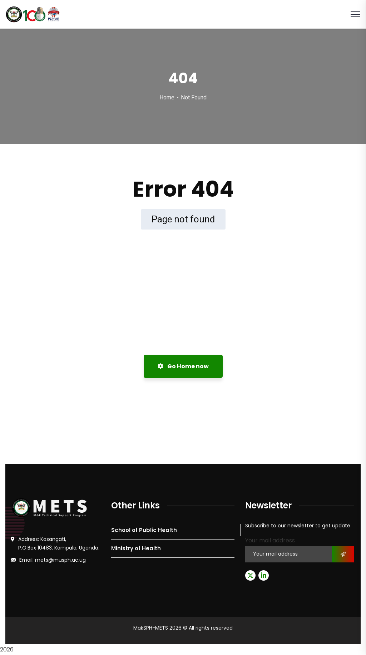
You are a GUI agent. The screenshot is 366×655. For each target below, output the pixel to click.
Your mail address (270, 540)
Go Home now (183, 366)
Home (166, 97)
